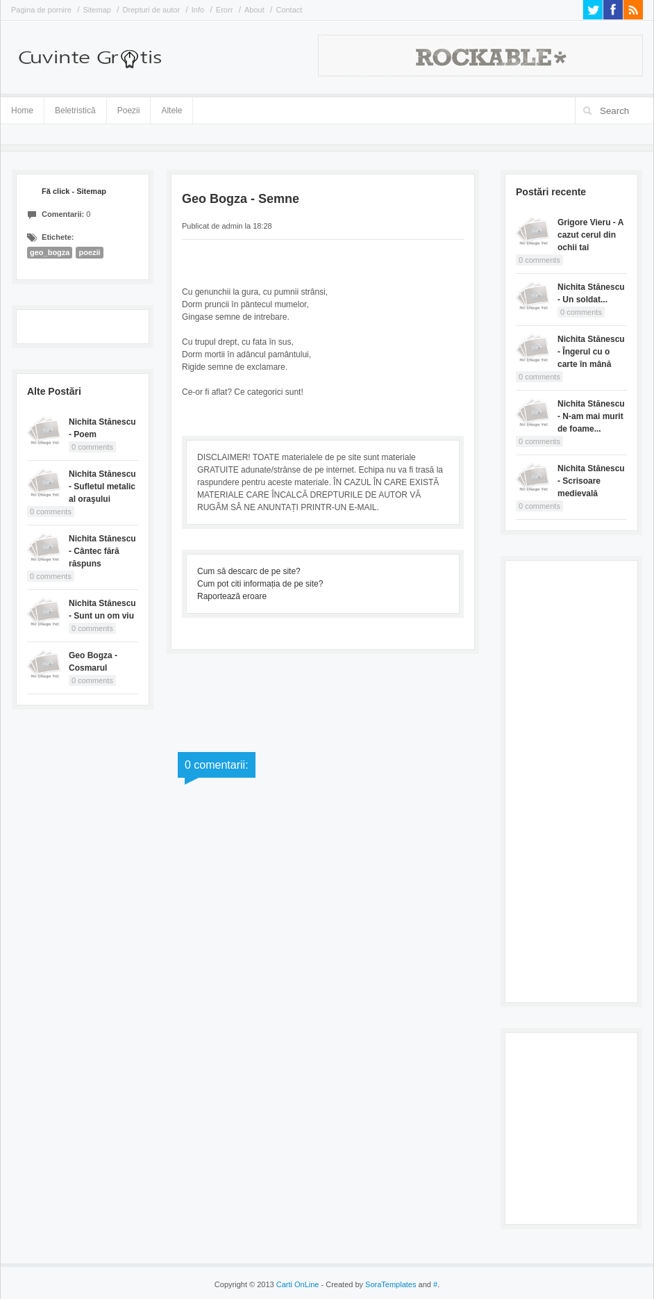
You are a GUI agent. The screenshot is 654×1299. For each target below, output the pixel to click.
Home (22, 110)
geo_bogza (49, 252)
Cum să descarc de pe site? (249, 571)
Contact (289, 10)
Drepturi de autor (152, 10)
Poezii (128, 110)
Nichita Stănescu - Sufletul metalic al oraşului (102, 486)
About (254, 10)
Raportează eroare (232, 596)
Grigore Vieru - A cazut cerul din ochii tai (590, 235)
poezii (89, 252)
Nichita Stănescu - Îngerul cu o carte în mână (591, 351)
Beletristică (75, 108)
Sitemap (97, 10)
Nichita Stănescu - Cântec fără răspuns (102, 551)
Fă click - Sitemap (74, 191)
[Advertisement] (571, 779)
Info (198, 10)
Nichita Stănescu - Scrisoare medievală (591, 481)
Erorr (224, 10)
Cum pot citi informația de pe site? (260, 584)
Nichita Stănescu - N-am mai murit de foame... (591, 416)
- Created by (367, 1284)
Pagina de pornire (41, 10)
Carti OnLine (297, 1284)
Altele (171, 110)
